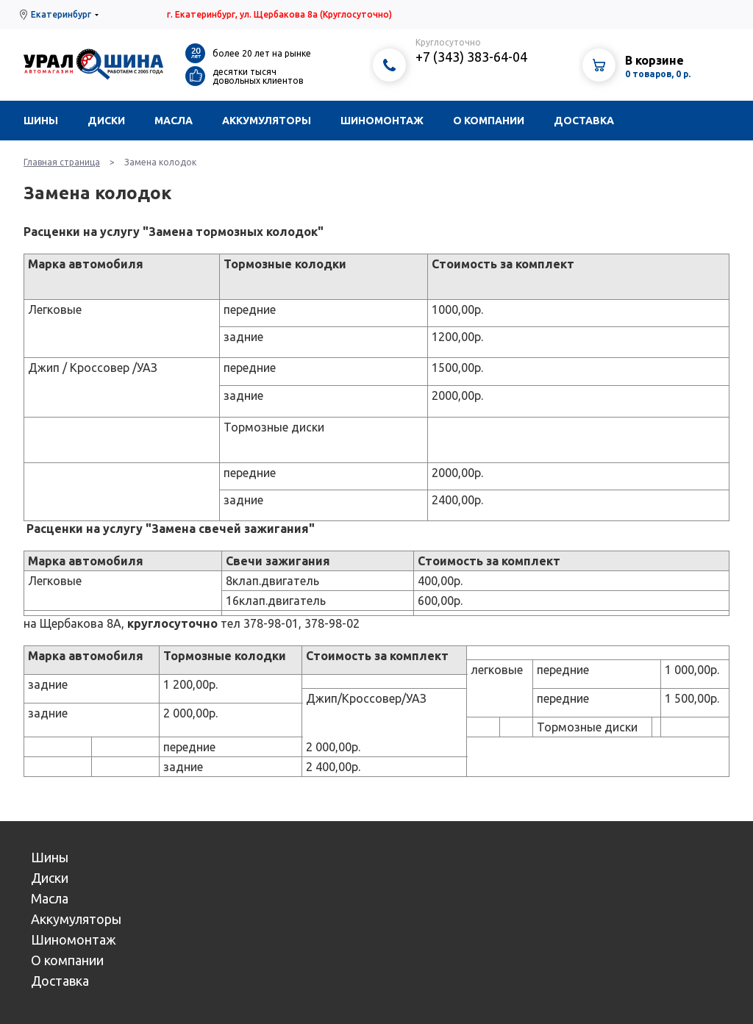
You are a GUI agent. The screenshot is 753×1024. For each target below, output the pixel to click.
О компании (488, 120)
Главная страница (62, 162)
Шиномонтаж (382, 120)
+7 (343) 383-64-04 (471, 56)
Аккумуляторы (266, 120)
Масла (173, 120)
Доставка (584, 120)
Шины (41, 120)
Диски (106, 120)
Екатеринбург (61, 14)
